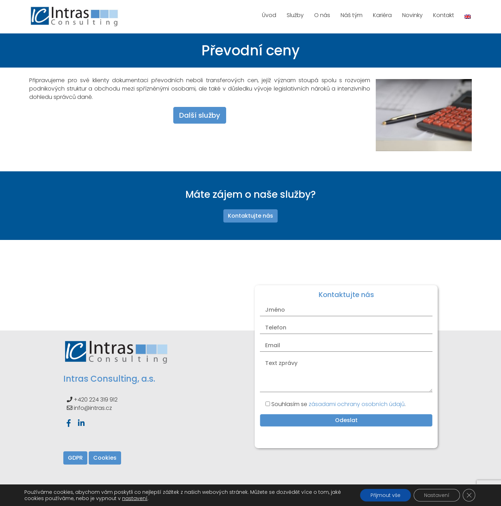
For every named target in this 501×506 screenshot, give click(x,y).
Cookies (105, 458)
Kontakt (443, 15)
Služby (295, 15)
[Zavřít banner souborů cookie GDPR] (469, 495)
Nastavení (437, 495)
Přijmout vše (385, 495)
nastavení (135, 498)
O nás (322, 15)
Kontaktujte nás (250, 216)
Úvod (269, 15)
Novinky (412, 15)
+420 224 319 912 (96, 400)
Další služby (199, 115)
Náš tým (352, 15)
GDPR (75, 458)
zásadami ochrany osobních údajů (357, 404)
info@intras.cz (93, 408)
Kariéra (382, 15)
